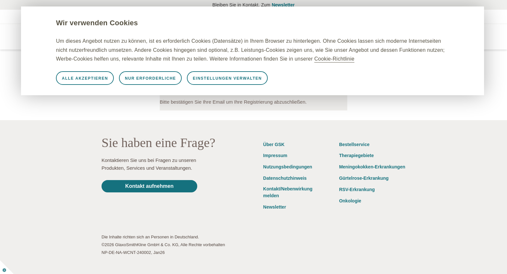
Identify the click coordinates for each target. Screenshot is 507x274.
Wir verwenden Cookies (112, 23)
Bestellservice (354, 144)
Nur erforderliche (165, 87)
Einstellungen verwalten (242, 87)
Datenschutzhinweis (285, 178)
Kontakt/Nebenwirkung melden (287, 192)
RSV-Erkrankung (357, 189)
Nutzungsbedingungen (287, 166)
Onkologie (350, 200)
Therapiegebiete (356, 155)
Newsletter (283, 4)
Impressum (275, 155)
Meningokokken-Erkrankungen (372, 166)
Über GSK (274, 144)
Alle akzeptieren (100, 87)
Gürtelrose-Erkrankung (364, 178)
